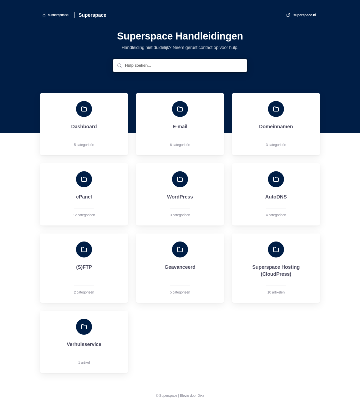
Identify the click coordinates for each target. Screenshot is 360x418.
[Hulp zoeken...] (183, 65)
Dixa (201, 396)
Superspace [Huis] (92, 15)
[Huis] (55, 15)
